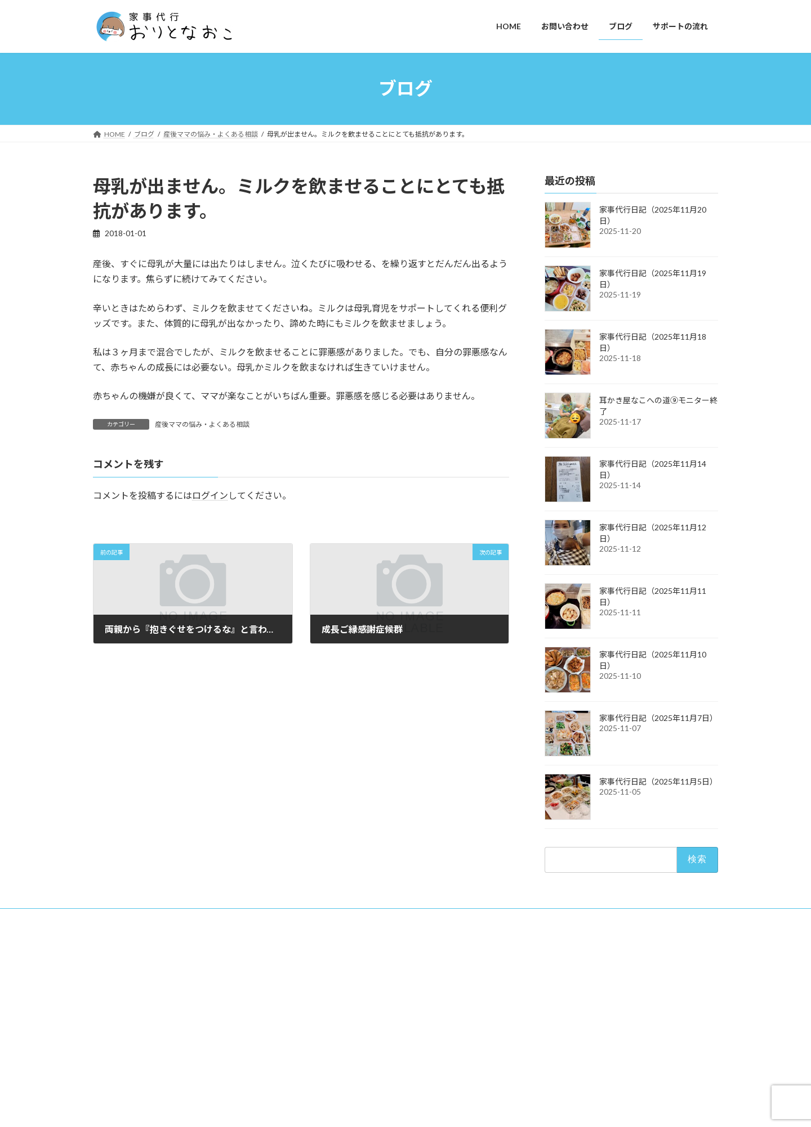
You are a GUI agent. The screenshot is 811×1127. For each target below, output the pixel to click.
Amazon (547, 1059)
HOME (538, 983)
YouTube (547, 1041)
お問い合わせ (548, 1003)
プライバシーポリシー (137, 918)
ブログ (538, 1022)
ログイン (210, 495)
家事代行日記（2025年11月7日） (658, 718)
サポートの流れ (551, 1079)
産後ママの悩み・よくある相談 (202, 424)
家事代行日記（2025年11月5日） (658, 781)
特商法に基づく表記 (223, 918)
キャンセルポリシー (306, 918)
